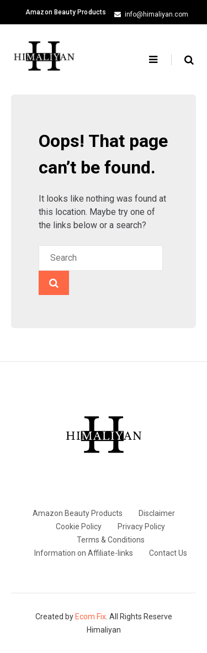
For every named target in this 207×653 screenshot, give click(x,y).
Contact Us (168, 553)
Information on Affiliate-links (83, 553)
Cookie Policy (79, 526)
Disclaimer (157, 513)
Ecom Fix (90, 616)
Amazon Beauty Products (65, 12)
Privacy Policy (141, 526)
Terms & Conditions (111, 539)
